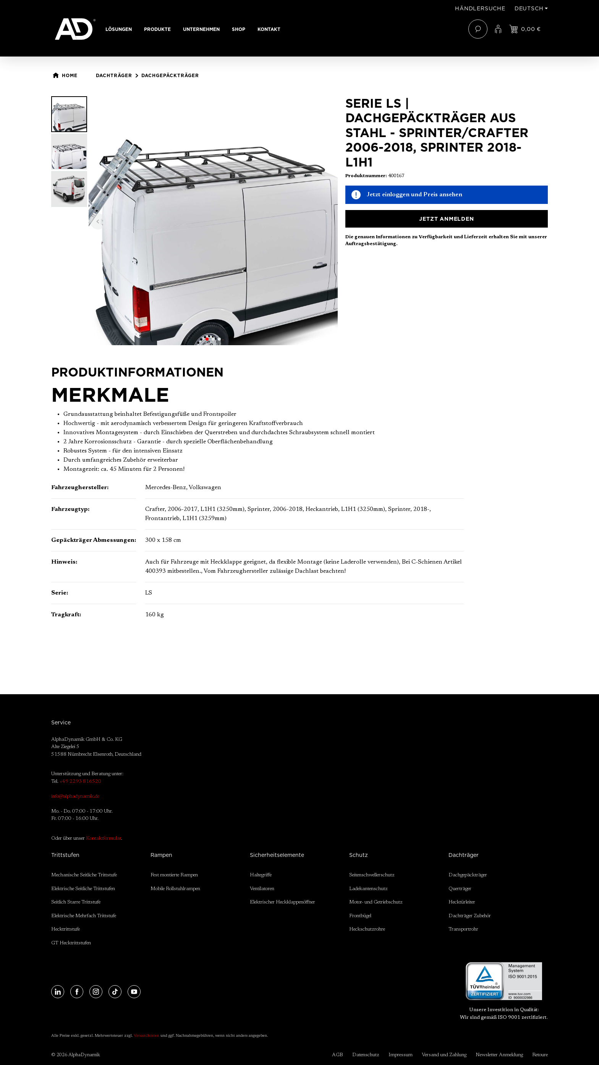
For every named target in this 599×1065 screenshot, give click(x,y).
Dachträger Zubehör (469, 915)
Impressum (401, 1054)
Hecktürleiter (461, 902)
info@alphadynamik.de (75, 796)
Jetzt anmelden (446, 219)
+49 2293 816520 (80, 781)
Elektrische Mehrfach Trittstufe (83, 915)
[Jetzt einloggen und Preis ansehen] (525, 29)
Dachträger (463, 855)
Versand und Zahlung (444, 1054)
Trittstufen (65, 855)
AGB (337, 1054)
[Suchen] (477, 29)
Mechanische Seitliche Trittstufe (84, 875)
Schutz (358, 855)
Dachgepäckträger (467, 875)
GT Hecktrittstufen (71, 943)
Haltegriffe (261, 875)
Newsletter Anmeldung (499, 1054)
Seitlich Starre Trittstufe (75, 902)
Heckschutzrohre (367, 929)
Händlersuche (480, 8)
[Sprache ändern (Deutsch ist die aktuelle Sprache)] (531, 8)
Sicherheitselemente (277, 855)
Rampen (161, 855)
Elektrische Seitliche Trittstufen (83, 888)
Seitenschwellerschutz (372, 875)
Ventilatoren (262, 888)
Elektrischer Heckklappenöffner (282, 902)
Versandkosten (146, 1036)
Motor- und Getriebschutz (376, 902)
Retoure (540, 1054)
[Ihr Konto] (498, 29)
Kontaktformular (103, 838)
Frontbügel (360, 915)
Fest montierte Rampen (174, 875)
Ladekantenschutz (368, 888)
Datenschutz (365, 1054)
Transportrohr (463, 929)
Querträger (459, 888)
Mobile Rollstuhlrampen (175, 888)
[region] (194, 220)
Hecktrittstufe (65, 929)
